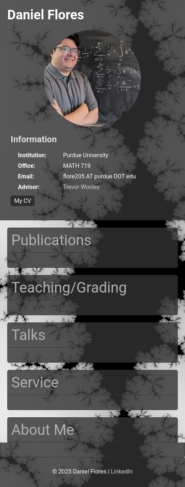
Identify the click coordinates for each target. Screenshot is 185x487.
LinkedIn (122, 471)
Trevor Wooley (81, 186)
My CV (22, 200)
